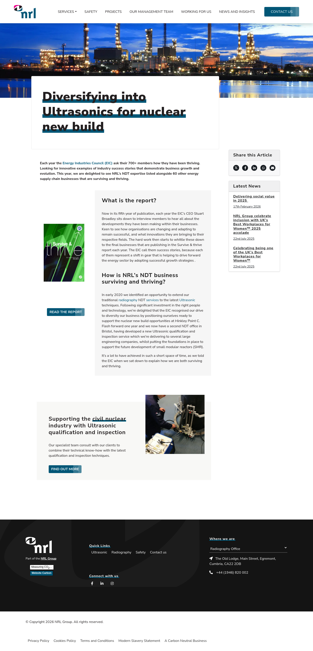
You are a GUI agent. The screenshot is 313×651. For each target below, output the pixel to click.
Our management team (151, 11)
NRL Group (49, 558)
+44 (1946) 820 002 (232, 572)
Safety (91, 11)
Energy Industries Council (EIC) (87, 163)
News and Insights (237, 11)
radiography (128, 300)
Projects (113, 11)
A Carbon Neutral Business (186, 640)
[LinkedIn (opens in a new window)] (102, 583)
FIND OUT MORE (65, 469)
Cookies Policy (64, 640)
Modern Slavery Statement (139, 640)
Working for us (196, 11)
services (152, 300)
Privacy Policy (38, 640)
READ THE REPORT (66, 312)
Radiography (121, 552)
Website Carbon (41, 573)
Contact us (282, 11)
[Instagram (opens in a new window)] (112, 583)
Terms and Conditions (97, 640)
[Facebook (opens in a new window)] (92, 583)
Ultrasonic (187, 300)
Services (66, 11)
